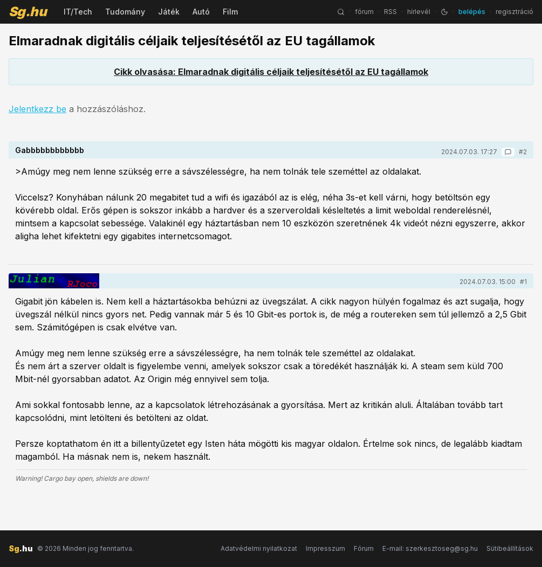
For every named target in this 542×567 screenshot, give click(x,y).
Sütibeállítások (509, 548)
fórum (364, 12)
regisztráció (514, 12)
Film (230, 11)
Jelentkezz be (37, 108)
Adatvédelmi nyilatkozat (259, 548)
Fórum (364, 548)
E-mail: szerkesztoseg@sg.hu (430, 548)
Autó (201, 11)
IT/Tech (78, 11)
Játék (169, 11)
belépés (471, 12)
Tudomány (125, 11)
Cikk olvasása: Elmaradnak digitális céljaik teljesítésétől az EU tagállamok (271, 71)
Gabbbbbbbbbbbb (49, 150)
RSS (390, 12)
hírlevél (418, 12)
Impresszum (325, 548)
